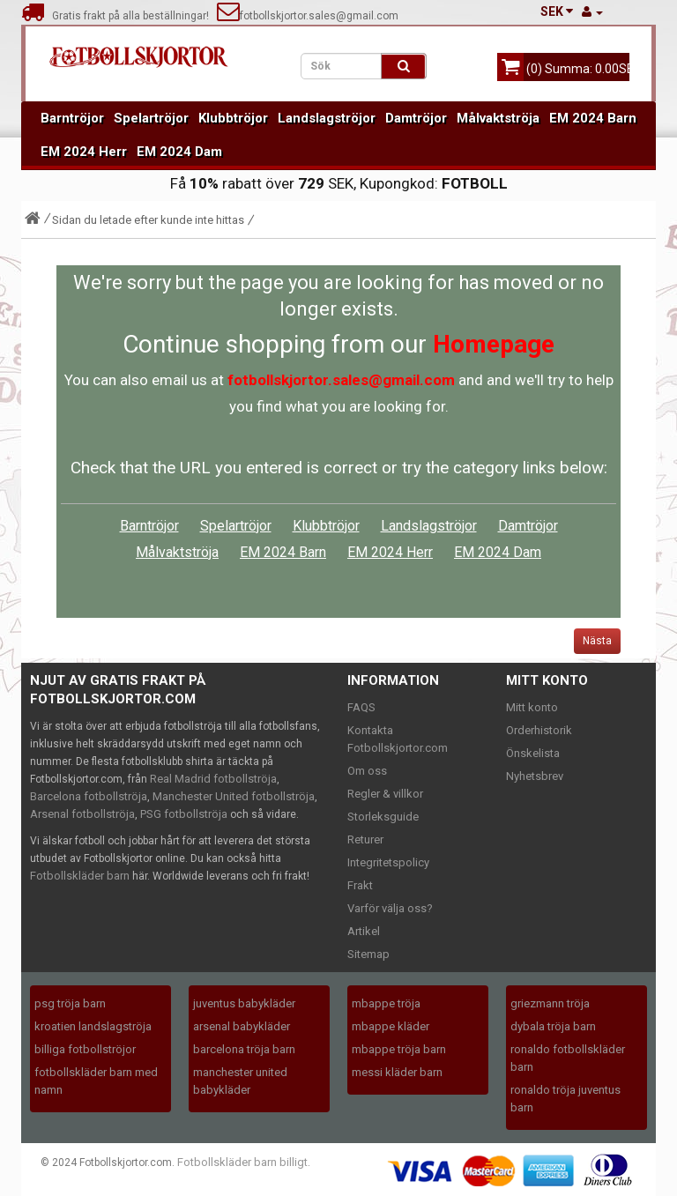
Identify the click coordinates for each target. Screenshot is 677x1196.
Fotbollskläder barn (80, 875)
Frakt (360, 885)
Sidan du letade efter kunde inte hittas (148, 220)
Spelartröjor (151, 118)
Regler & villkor (385, 793)
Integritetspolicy (388, 862)
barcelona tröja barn (244, 1049)
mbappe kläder (390, 1026)
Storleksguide (383, 816)
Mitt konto (532, 707)
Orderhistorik (539, 730)
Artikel (363, 931)
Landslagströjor (327, 118)
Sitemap (368, 954)
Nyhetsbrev (534, 776)
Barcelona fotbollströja (88, 796)
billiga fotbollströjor (85, 1049)
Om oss (367, 770)
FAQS (361, 707)
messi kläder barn (397, 1072)
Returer (365, 839)
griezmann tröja (550, 1003)
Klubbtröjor (233, 118)
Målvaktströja (498, 118)
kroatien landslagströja (93, 1026)
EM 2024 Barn (592, 118)
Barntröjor (72, 118)
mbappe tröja (386, 1003)
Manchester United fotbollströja (234, 796)
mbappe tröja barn (399, 1049)
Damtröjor (416, 118)
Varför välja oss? (390, 908)
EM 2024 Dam (179, 152)
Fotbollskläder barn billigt (242, 1162)
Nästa (597, 641)
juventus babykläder (244, 1003)
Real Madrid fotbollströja (213, 778)
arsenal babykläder (241, 1026)
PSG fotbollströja (183, 814)
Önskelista (533, 753)
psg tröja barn (70, 1003)
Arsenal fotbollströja (82, 814)
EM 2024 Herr (84, 152)
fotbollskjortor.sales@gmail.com (307, 16)
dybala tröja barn (553, 1026)
